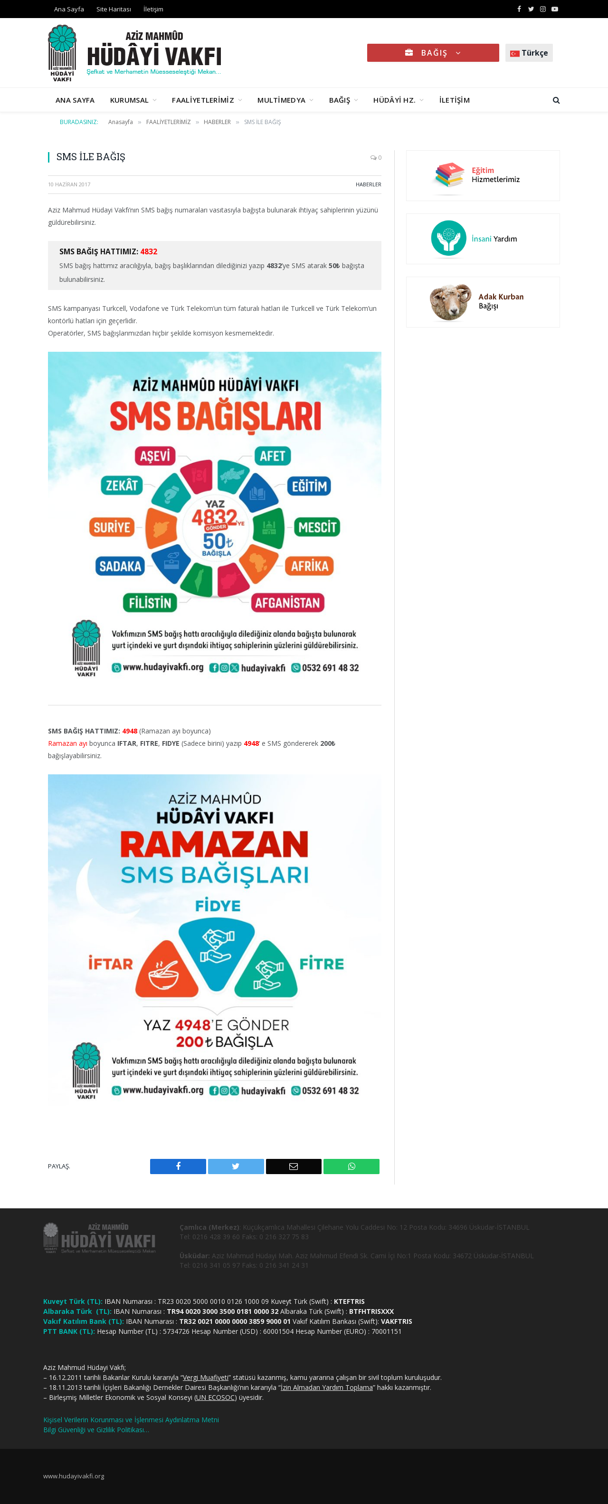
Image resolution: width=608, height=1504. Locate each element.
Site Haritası (113, 9)
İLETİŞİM (454, 100)
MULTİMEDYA (281, 100)
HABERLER (368, 184)
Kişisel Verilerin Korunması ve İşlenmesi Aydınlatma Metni (131, 1419)
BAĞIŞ (433, 53)
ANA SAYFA (75, 100)
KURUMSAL (129, 100)
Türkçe (529, 53)
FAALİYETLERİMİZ (203, 100)
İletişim (153, 9)
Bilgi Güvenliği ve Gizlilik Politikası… (96, 1429)
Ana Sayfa (69, 9)
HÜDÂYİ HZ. (394, 100)
